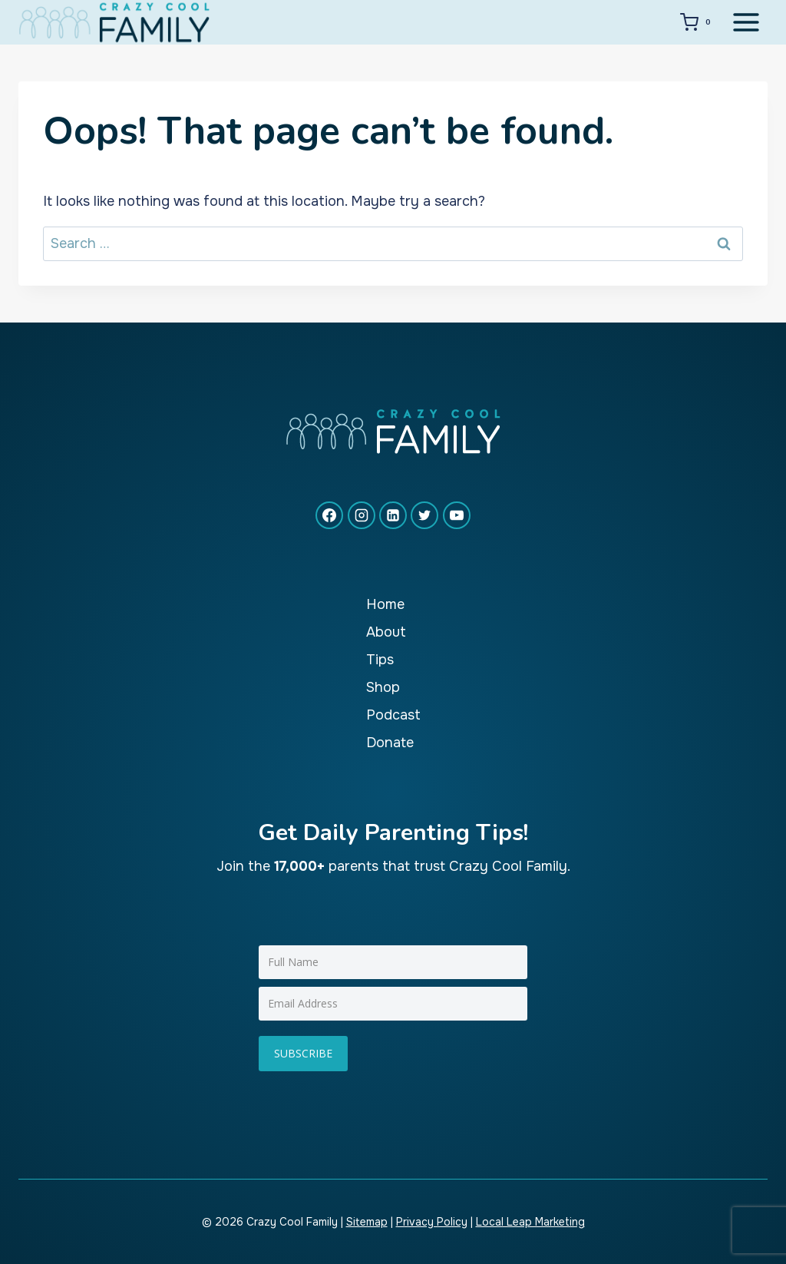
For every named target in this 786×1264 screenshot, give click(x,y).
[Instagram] (361, 515)
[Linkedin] (393, 515)
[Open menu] (746, 21)
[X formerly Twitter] (424, 515)
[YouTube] (457, 515)
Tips (380, 659)
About (386, 632)
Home (385, 604)
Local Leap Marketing (530, 1222)
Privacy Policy (431, 1222)
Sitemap (367, 1222)
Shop (383, 687)
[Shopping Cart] (698, 22)
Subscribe (303, 1053)
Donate (390, 742)
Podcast (393, 714)
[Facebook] (329, 515)
